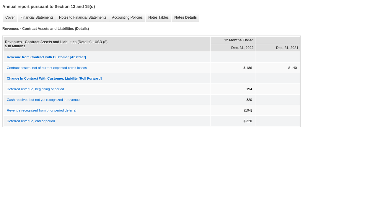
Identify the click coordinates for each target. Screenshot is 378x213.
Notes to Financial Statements (82, 17)
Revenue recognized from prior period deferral (41, 110)
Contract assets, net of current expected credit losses (47, 68)
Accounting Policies (127, 17)
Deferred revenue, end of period (31, 121)
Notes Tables (158, 17)
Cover (10, 17)
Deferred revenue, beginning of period (35, 89)
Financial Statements (36, 17)
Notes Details (185, 17)
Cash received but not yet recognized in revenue (43, 99)
